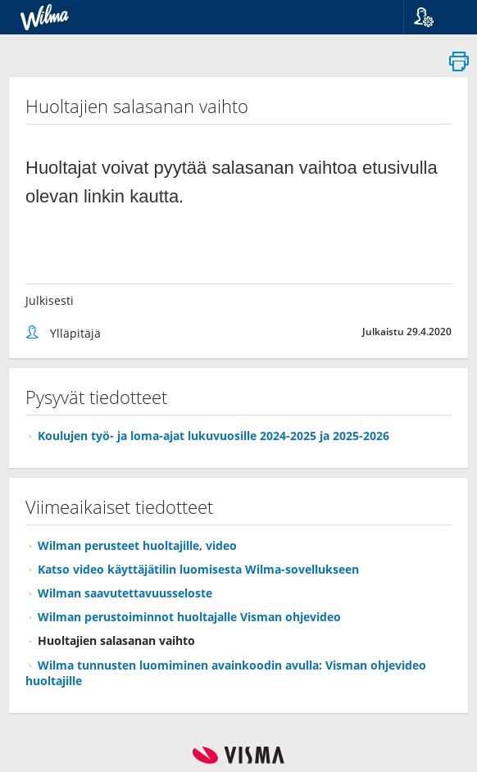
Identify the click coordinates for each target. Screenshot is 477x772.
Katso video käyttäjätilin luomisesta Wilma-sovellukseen (198, 569)
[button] (434, 17)
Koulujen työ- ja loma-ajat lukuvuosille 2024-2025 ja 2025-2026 (213, 435)
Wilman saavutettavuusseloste (125, 593)
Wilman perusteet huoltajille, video (137, 545)
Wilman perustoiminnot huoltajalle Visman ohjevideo (189, 616)
